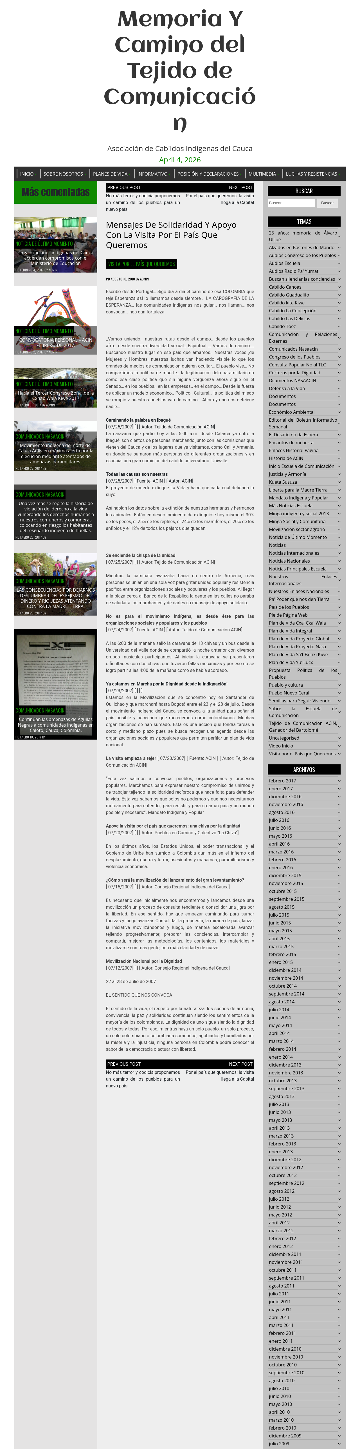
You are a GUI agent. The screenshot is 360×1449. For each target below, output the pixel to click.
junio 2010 (280, 1396)
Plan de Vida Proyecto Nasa (297, 647)
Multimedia (262, 174)
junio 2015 (280, 923)
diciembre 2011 (285, 1254)
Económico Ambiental (291, 412)
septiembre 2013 (286, 1089)
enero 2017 (281, 789)
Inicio (27, 174)
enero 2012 (281, 1247)
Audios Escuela (284, 263)
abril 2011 (279, 1318)
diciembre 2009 (285, 1436)
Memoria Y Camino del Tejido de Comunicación (180, 72)
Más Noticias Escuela (290, 506)
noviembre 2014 (286, 978)
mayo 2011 (280, 1310)
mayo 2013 (280, 1120)
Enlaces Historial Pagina (293, 451)
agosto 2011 (281, 1286)
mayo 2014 (280, 1026)
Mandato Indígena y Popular (298, 498)
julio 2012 (279, 1199)
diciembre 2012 (285, 1160)
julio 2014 (279, 1010)
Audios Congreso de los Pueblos (302, 256)
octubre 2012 (283, 1176)
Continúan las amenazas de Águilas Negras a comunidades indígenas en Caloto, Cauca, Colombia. (56, 730)
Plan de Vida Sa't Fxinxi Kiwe (298, 655)
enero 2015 (281, 962)
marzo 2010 (281, 1420)
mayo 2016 (280, 836)
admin (53, 270)
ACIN (158, 481)
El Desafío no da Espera (293, 435)
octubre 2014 (283, 986)
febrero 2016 (282, 860)
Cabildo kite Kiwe (287, 303)
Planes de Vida (110, 174)
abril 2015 (279, 939)
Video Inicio (281, 746)
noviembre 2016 (286, 805)
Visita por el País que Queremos (141, 264)
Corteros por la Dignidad (294, 373)
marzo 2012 (281, 1231)
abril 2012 (279, 1223)
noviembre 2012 (286, 1168)
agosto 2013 (281, 1097)
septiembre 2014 (286, 994)
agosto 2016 (281, 812)
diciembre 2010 (285, 1349)
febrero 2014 (282, 1049)
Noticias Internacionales (294, 553)
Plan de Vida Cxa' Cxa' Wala (297, 623)
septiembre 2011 (286, 1278)
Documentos (282, 396)
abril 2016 (279, 844)
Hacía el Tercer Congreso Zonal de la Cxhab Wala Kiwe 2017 (56, 401)
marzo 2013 (281, 1136)
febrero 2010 (282, 1428)
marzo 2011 (281, 1325)
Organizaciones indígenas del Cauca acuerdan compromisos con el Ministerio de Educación (55, 258)
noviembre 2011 (286, 1262)
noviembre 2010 (286, 1357)
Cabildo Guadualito (289, 295)
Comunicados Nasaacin (39, 441)
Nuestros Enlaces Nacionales (299, 592)
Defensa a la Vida (287, 389)
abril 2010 (279, 1412)
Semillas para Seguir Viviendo (299, 701)
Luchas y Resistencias (311, 174)
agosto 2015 (281, 907)
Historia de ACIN (286, 458)
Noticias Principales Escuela (298, 569)
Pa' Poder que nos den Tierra (299, 599)
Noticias (277, 545)
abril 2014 (279, 1033)
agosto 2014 (281, 1002)
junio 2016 (280, 828)
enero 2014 (281, 1057)
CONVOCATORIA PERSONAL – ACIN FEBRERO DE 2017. (56, 343)
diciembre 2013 (285, 1065)
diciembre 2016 (285, 797)
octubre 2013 (283, 1081)
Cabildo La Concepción (292, 311)
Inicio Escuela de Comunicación (301, 466)
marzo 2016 (281, 852)
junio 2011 (280, 1302)
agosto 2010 (281, 1381)
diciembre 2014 (285, 970)
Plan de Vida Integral (290, 631)
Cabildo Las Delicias (289, 319)
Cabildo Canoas (285, 287)
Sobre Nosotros (63, 174)
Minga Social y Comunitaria (297, 522)
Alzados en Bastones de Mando (301, 248)
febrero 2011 (282, 1333)
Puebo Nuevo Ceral (289, 693)
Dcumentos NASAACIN (292, 381)
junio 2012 (280, 1207)
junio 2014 (280, 1018)
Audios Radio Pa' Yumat (293, 271)
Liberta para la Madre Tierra (298, 490)
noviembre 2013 (286, 1073)
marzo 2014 (281, 1041)
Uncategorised (284, 738)
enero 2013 (281, 1152)
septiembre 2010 (286, 1373)
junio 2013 (280, 1112)
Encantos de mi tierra (291, 443)
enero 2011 (281, 1341)
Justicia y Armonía (287, 474)
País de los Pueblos (289, 607)
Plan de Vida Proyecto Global (299, 639)
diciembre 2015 (285, 876)
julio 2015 (279, 915)
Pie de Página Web (288, 615)
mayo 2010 (280, 1404)
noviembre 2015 (286, 884)
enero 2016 (281, 868)
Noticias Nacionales (289, 561)
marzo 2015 (281, 947)
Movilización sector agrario (297, 529)
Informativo (153, 174)
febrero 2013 (282, 1144)
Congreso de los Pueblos (294, 357)
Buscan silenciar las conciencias (302, 279)
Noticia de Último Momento (44, 243)
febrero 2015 (282, 955)
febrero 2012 (282, 1239)
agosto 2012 (281, 1191)
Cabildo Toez (282, 327)
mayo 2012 (280, 1215)
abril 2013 (279, 1128)
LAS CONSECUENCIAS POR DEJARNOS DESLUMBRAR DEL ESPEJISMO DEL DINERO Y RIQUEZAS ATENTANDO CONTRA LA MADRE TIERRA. (56, 603)
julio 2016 (279, 820)
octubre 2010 (283, 1365)
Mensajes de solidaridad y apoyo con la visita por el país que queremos (171, 235)
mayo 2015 (280, 931)
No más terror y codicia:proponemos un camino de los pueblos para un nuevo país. (143, 202)
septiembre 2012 (286, 1183)
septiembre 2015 (286, 899)
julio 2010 (279, 1389)
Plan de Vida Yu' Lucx (291, 663)
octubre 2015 (283, 891)
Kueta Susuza (283, 482)
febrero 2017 (282, 781)
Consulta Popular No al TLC (297, 365)
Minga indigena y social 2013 (299, 514)
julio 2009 (279, 1444)
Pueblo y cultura (286, 685)
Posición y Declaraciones (207, 174)
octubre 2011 (283, 1270)
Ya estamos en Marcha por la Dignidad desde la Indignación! (167, 684)
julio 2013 (279, 1104)
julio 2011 (279, 1294)
